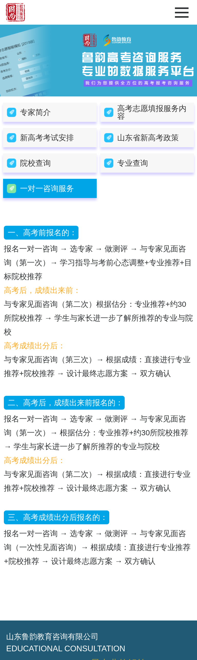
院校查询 (35, 163)
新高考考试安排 (47, 137)
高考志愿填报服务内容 (151, 112)
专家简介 (35, 112)
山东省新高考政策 (148, 137)
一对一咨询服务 (47, 188)
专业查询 (132, 163)
